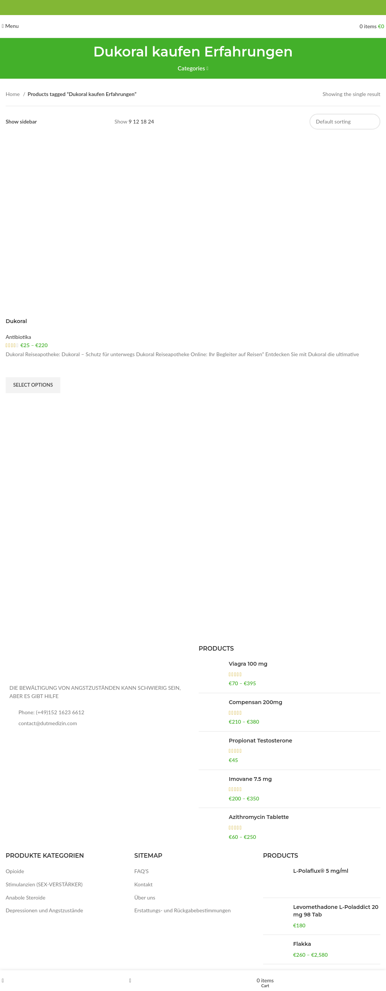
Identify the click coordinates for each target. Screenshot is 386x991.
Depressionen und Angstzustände (44, 910)
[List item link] (96, 712)
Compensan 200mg (255, 702)
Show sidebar (21, 121)
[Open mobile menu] (10, 26)
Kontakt (143, 884)
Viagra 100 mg (248, 663)
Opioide (15, 871)
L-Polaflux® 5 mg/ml (320, 871)
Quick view (15, 402)
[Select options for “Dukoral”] (33, 385)
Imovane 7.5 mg (250, 779)
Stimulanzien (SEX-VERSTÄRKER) (44, 884)
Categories (191, 68)
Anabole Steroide (25, 897)
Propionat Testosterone (260, 740)
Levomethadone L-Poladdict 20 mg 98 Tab (335, 911)
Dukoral (16, 321)
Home (13, 94)
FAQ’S (141, 871)
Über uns (144, 897)
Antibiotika (18, 337)
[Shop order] (344, 122)
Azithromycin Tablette (259, 817)
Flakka (302, 944)
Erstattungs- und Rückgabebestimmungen (182, 910)
